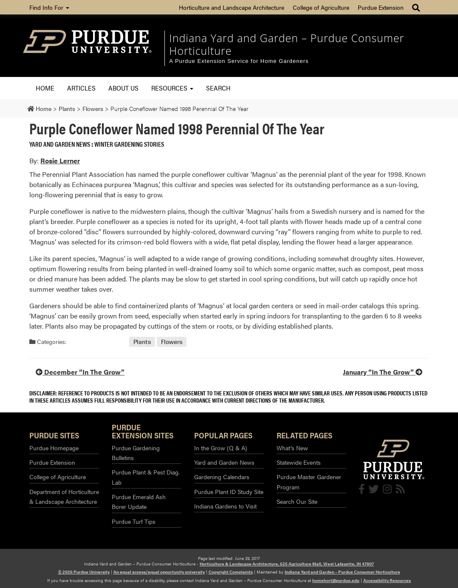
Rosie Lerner (60, 160)
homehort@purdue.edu (335, 580)
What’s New (292, 447)
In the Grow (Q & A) (220, 447)
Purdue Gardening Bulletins (136, 452)
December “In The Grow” (80, 372)
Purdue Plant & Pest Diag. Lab (146, 477)
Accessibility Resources (387, 580)
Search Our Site (297, 501)
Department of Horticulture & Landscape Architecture (64, 496)
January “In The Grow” (382, 372)
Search (218, 88)
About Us (123, 88)
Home (45, 88)
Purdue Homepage (54, 447)
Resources (172, 88)
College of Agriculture (321, 7)
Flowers (171, 342)
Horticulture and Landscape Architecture (231, 7)
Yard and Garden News (59, 144)
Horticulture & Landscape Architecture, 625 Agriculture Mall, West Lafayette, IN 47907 (287, 564)
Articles (81, 88)
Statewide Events (299, 462)
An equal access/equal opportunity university (159, 572)
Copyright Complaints (231, 572)
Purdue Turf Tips (133, 521)
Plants (142, 342)
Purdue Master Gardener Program (309, 481)
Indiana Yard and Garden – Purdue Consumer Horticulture (286, 44)
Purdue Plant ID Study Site (228, 491)
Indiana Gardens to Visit (225, 506)
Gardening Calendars (221, 476)
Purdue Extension (381, 7)
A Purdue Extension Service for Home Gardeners (238, 61)
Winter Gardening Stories (129, 144)
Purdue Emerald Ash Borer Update (139, 501)
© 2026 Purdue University (84, 572)
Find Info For (49, 7)
